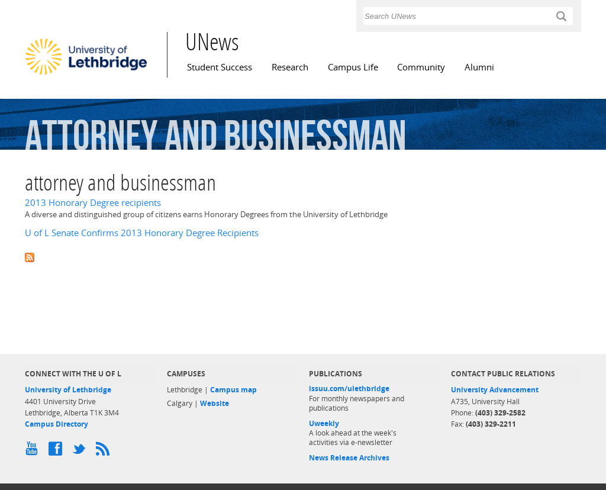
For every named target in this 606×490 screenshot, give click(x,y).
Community (421, 67)
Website (214, 403)
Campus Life (353, 67)
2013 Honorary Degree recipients (93, 202)
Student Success (219, 67)
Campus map (233, 389)
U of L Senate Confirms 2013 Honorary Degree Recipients (142, 233)
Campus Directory (56, 424)
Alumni (479, 67)
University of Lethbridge (68, 389)
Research (290, 67)
